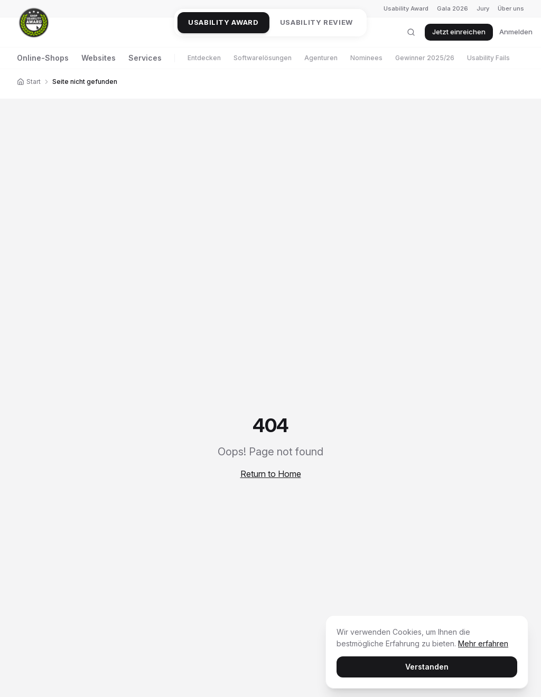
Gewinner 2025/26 (424, 58)
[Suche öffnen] (411, 32)
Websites (98, 57)
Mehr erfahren (483, 643)
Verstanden (427, 666)
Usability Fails (488, 58)
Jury (483, 8)
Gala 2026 (452, 8)
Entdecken (204, 58)
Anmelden (516, 31)
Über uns (511, 8)
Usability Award (406, 8)
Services (145, 57)
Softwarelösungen (263, 58)
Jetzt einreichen (459, 31)
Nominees (366, 58)
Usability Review (316, 22)
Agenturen (321, 58)
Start (29, 81)
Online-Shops (43, 57)
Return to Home (270, 474)
